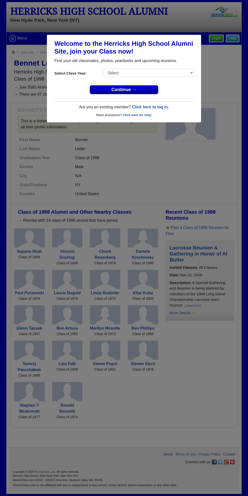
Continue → (124, 89)
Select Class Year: (70, 73)
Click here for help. (137, 115)
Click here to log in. (150, 107)
